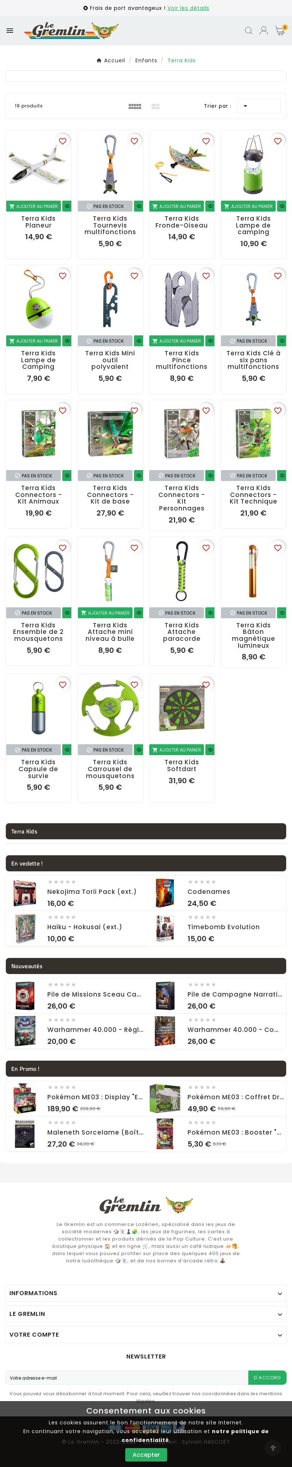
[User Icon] (264, 30)
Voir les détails (188, 8)
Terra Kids (24, 831)
